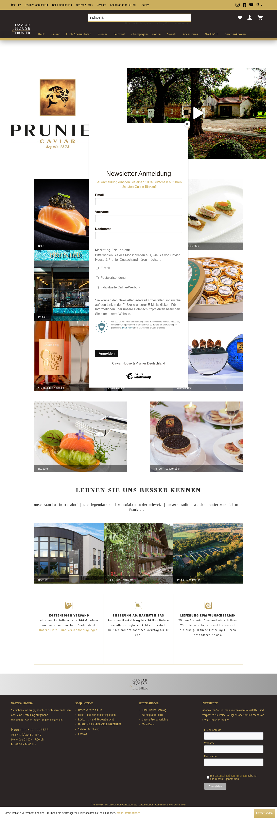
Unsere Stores (84, 4)
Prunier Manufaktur (36, 4)
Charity (144, 4)
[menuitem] (139, 19)
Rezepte (101, 4)
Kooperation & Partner (123, 4)
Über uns (16, 4)
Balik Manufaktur (62, 4)
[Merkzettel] (240, 18)
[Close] (187, 124)
